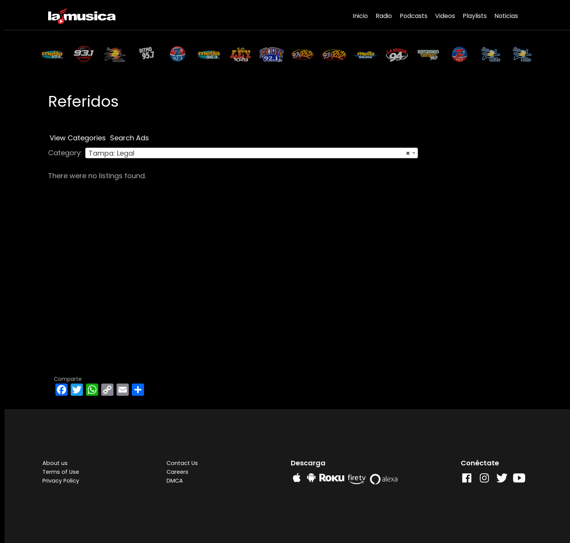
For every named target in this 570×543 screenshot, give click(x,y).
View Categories (78, 138)
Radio (384, 15)
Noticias (506, 15)
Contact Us (182, 463)
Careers (177, 472)
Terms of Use (60, 472)
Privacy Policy (60, 480)
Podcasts (414, 15)
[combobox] (251, 153)
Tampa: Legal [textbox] (249, 153)
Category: (65, 153)
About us (55, 463)
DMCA (175, 480)
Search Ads (129, 138)
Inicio (360, 15)
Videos (445, 15)
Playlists (475, 15)
